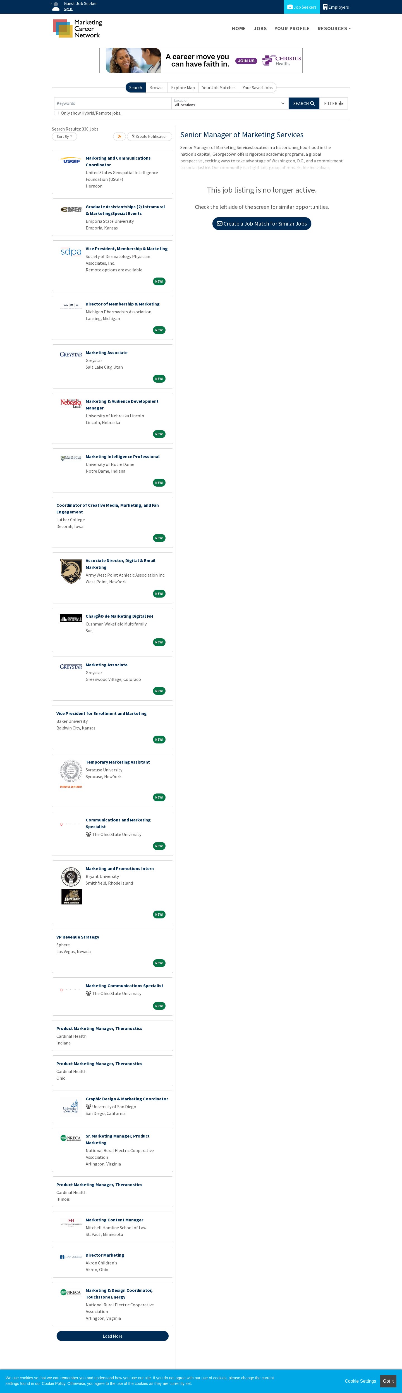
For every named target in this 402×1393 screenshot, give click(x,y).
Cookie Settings (360, 1381)
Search (135, 87)
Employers (336, 6)
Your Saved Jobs (258, 87)
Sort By (63, 136)
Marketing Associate (107, 352)
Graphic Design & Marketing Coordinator (127, 1098)
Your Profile (292, 28)
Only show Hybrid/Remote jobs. (91, 113)
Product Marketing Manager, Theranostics (99, 1028)
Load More (113, 1336)
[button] (333, 103)
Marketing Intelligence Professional (123, 456)
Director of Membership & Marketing (123, 304)
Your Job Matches (219, 87)
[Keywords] (112, 103)
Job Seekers (302, 6)
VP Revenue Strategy (77, 937)
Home (239, 28)
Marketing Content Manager (114, 1220)
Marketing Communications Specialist (124, 985)
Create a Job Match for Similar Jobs (262, 223)
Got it (388, 1381)
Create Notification (150, 136)
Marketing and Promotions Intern (120, 868)
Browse (156, 87)
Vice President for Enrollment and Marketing (101, 713)
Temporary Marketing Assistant (118, 762)
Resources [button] (332, 28)
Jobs (260, 28)
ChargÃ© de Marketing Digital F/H (119, 616)
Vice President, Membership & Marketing (127, 248)
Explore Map (183, 87)
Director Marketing (105, 1255)
